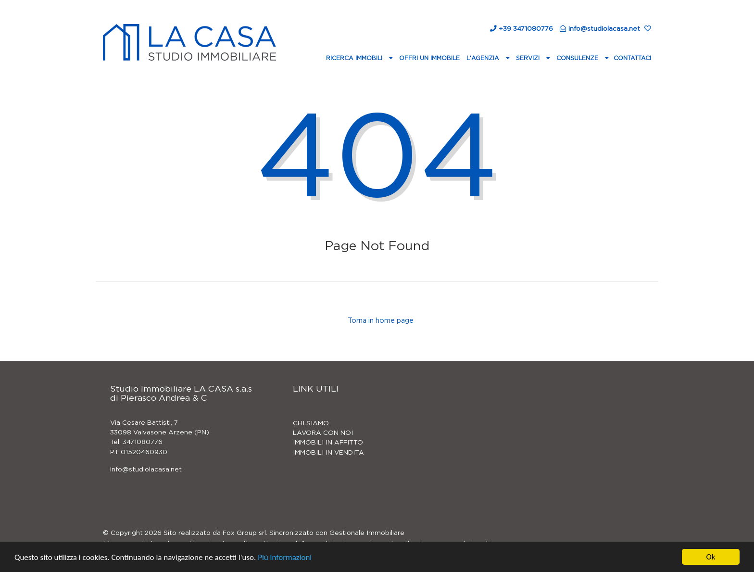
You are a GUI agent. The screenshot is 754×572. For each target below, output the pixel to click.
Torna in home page (380, 321)
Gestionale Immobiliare (366, 533)
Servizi (528, 58)
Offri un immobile (429, 58)
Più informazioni (285, 557)
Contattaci (632, 58)
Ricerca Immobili (355, 58)
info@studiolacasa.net (146, 469)
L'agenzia (483, 58)
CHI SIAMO (311, 423)
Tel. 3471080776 (136, 442)
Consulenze (578, 58)
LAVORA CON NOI (323, 433)
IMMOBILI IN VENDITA (328, 452)
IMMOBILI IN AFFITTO (328, 442)
